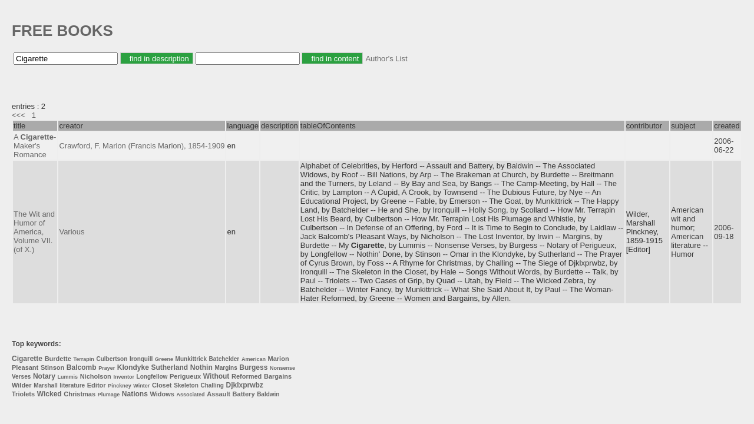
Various (71, 231)
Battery (244, 394)
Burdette (58, 358)
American (254, 359)
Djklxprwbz (244, 385)
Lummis (68, 377)
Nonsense (282, 368)
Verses (21, 376)
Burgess (253, 367)
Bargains (278, 376)
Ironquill (141, 359)
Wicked (49, 394)
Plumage (109, 395)
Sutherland (169, 367)
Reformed (247, 376)
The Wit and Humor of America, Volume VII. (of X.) (34, 232)
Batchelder (224, 359)
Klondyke (133, 367)
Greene (164, 359)
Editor (96, 385)
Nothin (201, 367)
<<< (18, 115)
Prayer (106, 368)
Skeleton (186, 385)
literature (72, 385)
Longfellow (152, 376)
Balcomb (82, 367)
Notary (44, 376)
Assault (218, 394)
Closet (162, 385)
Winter (141, 386)
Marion (278, 358)
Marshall (46, 385)
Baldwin (268, 394)
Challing (211, 385)
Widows (162, 394)
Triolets (23, 394)
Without (216, 376)
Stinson (52, 367)
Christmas (79, 394)
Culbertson (111, 359)
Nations (135, 394)
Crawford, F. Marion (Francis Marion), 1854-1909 (141, 145)
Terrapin (84, 359)
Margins (225, 368)
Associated (191, 395)
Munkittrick (191, 359)
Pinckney (119, 386)
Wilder (22, 385)
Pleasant (25, 367)
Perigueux (185, 376)
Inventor (123, 377)
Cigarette (27, 359)
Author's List (386, 58)
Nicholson (95, 376)
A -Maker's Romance (35, 145)
